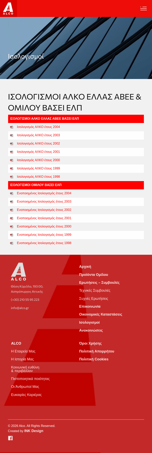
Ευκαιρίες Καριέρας (26, 395)
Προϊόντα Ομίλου (93, 275)
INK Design (33, 431)
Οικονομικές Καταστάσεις (100, 314)
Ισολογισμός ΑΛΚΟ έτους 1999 (38, 168)
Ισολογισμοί (89, 322)
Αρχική (85, 267)
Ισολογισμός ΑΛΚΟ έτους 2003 (38, 135)
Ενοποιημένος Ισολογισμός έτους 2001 (44, 218)
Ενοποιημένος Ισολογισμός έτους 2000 (44, 226)
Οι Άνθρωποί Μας (25, 387)
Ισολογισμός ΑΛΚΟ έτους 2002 (38, 143)
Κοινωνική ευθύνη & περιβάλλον (25, 369)
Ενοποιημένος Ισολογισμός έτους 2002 (44, 209)
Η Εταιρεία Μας (23, 351)
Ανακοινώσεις (91, 330)
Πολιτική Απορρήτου (96, 351)
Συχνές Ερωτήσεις (93, 299)
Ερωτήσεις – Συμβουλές (99, 283)
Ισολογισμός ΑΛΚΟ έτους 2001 (38, 151)
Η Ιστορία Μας (22, 359)
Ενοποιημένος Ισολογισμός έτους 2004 (44, 193)
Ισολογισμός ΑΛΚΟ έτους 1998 (38, 176)
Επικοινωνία (90, 306)
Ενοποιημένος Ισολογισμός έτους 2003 (44, 201)
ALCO (16, 343)
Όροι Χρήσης (90, 343)
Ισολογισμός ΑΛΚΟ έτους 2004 (38, 127)
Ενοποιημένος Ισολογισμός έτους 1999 (44, 234)
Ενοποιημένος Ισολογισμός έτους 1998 (44, 243)
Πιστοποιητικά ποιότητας (30, 379)
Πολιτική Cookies (93, 359)
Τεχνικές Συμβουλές (94, 290)
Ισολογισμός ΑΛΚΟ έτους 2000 (38, 160)
